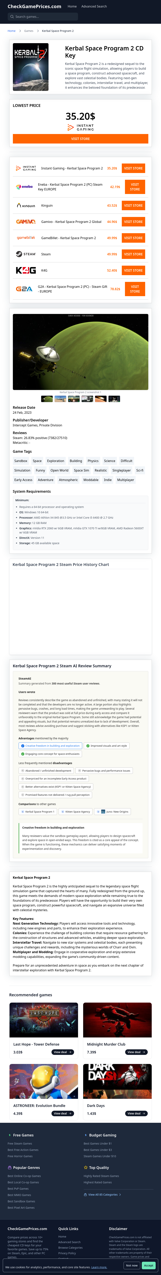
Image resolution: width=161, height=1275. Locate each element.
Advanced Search (94, 6)
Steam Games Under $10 (100, 1156)
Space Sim (81, 470)
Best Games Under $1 (98, 1143)
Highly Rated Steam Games (101, 1176)
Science (109, 461)
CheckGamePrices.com (34, 6)
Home (72, 6)
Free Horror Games (20, 1156)
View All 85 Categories (103, 1194)
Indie (107, 480)
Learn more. (100, 1267)
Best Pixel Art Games (21, 1207)
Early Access (23, 480)
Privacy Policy (67, 1253)
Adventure (45, 480)
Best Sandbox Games (21, 1201)
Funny (40, 470)
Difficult (126, 461)
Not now (131, 1265)
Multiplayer (125, 480)
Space (37, 461)
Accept (148, 1265)
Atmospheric (68, 480)
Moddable (90, 480)
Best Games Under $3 (98, 1150)
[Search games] (39, 17)
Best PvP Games (18, 1188)
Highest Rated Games (98, 1182)
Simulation (22, 470)
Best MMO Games (19, 1195)
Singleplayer (121, 470)
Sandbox (20, 461)
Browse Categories (70, 1247)
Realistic (101, 470)
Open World (59, 470)
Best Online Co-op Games (24, 1176)
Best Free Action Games (23, 1150)
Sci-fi (139, 470)
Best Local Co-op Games (23, 1182)
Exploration (55, 461)
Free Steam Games (20, 1143)
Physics (93, 461)
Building (76, 461)
